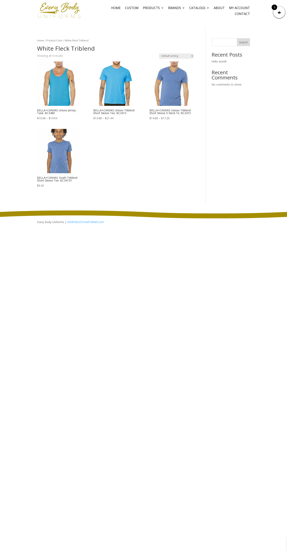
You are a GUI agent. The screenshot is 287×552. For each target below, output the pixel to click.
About (219, 8)
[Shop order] (176, 56)
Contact (242, 14)
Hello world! (219, 61)
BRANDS (174, 8)
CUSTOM (132, 8)
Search (243, 42)
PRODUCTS (151, 8)
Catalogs (197, 8)
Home (116, 8)
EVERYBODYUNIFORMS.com (85, 222)
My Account (239, 8)
